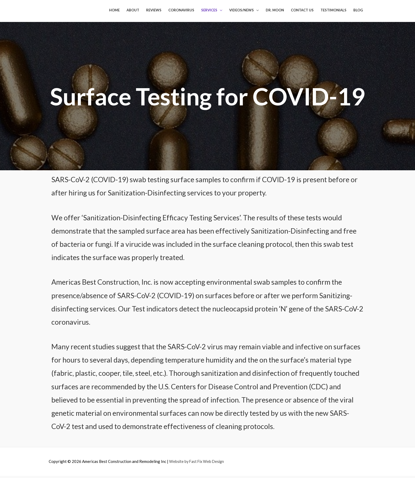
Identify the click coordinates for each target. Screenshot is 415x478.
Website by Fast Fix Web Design (198, 463)
